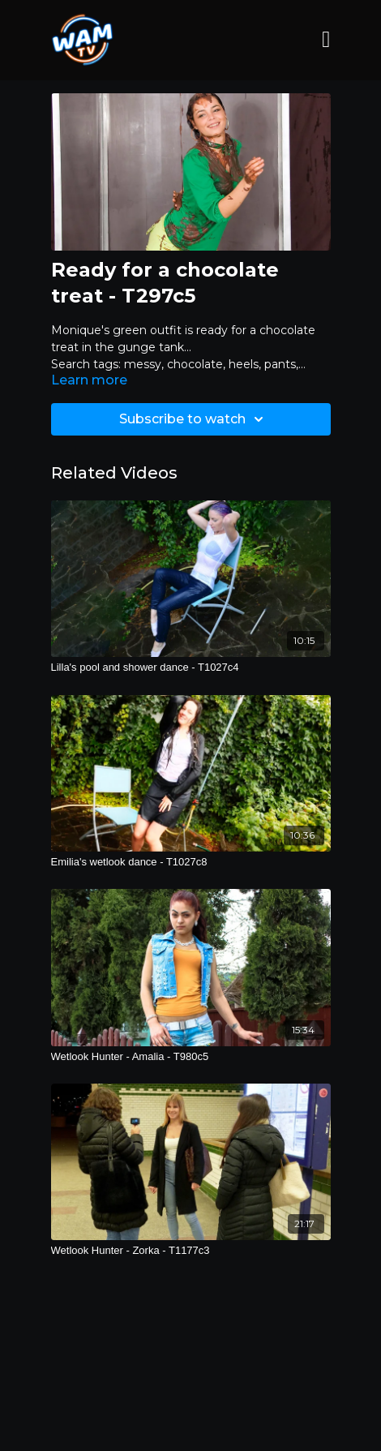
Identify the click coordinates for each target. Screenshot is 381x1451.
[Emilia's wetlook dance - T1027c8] (191, 862)
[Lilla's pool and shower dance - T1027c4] (191, 667)
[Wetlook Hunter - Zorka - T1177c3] (191, 1251)
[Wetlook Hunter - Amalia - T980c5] (191, 1057)
